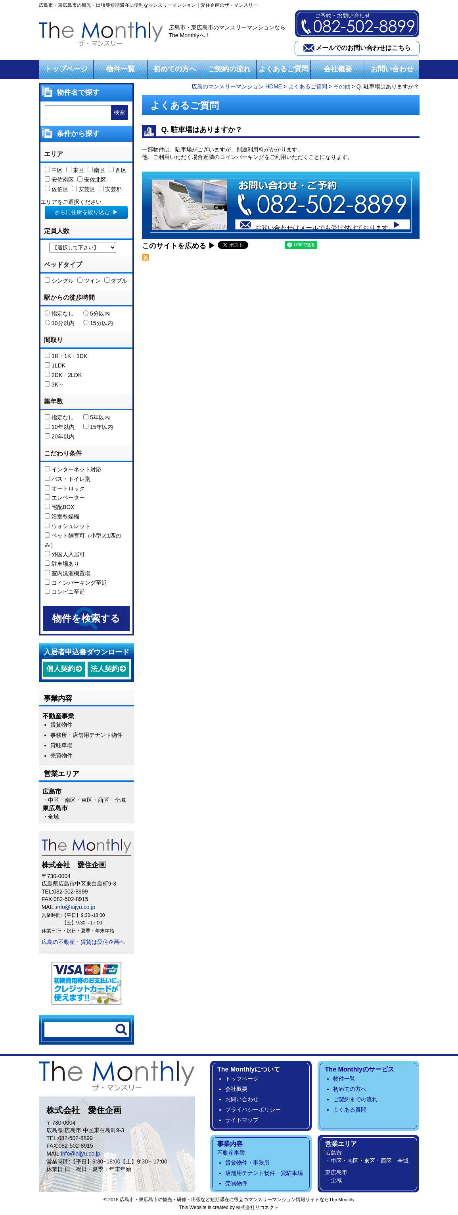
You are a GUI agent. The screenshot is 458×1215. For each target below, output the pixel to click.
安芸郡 (110, 189)
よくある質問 (349, 1109)
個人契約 (60, 669)
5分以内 (96, 313)
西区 (117, 170)
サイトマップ (242, 1120)
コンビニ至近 (65, 592)
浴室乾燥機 (62, 516)
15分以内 (98, 323)
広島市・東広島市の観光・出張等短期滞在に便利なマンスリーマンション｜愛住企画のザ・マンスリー (148, 5)
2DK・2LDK (63, 375)
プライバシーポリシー (253, 1109)
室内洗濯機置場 (67, 573)
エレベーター (65, 497)
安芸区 (83, 189)
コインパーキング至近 (76, 583)
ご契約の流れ (229, 69)
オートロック (65, 488)
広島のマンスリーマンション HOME (237, 86)
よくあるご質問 (284, 69)
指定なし (59, 313)
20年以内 (59, 436)
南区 (96, 170)
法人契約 (104, 669)
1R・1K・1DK (66, 356)
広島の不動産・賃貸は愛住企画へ (83, 942)
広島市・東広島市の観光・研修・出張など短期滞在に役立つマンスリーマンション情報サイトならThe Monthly (237, 1199)
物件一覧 (120, 69)
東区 (75, 170)
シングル (59, 280)
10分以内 (59, 323)
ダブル (116, 280)
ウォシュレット (67, 526)
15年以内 (98, 427)
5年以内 (96, 417)
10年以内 (59, 427)
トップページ (66, 69)
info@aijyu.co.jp (75, 907)
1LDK (55, 365)
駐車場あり (62, 564)
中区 (54, 170)
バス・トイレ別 (67, 479)
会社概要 (338, 69)
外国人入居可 (65, 554)
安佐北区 (91, 179)
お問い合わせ (392, 69)
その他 (341, 86)
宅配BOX (59, 507)
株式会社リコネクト (257, 1207)
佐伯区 (56, 189)
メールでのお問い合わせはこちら (363, 47)
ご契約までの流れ (355, 1099)
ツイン (89, 280)
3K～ (54, 384)
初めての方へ (174, 69)
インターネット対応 (73, 469)
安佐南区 (59, 179)
